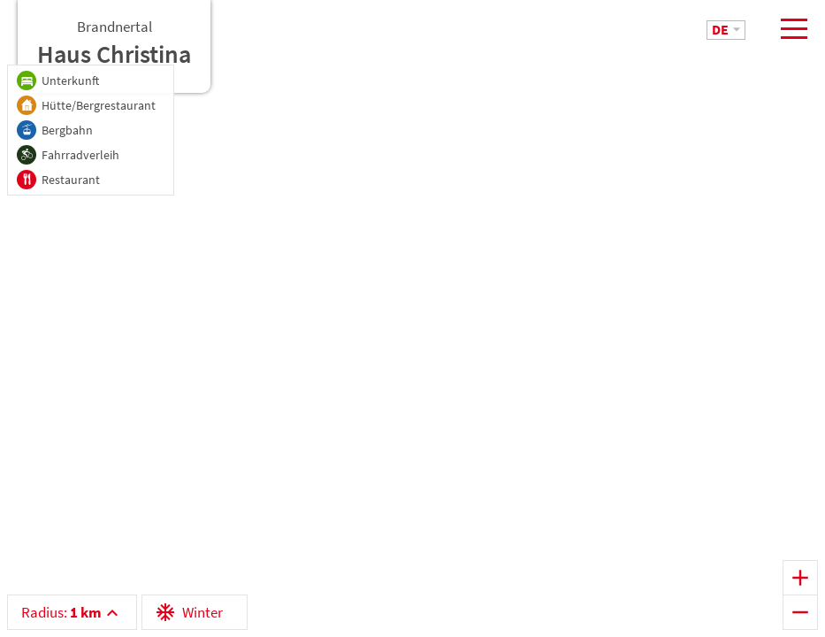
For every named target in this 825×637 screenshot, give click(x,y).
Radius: (61, 612)
